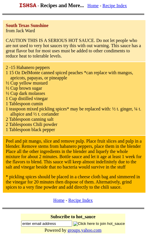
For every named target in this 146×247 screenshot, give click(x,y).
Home (93, 6)
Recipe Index (115, 6)
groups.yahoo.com (84, 231)
